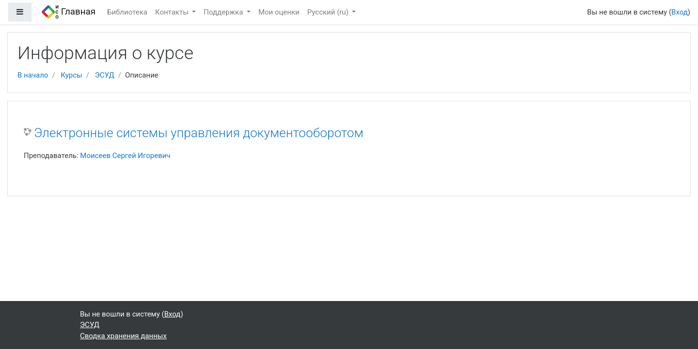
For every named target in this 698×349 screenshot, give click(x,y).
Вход (679, 12)
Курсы (71, 75)
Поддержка (224, 12)
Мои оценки (279, 12)
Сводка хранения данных (123, 336)
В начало (32, 75)
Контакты (172, 12)
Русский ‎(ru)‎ (328, 12)
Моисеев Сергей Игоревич (125, 155)
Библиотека (127, 12)
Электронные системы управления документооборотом (199, 133)
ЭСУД (104, 75)
